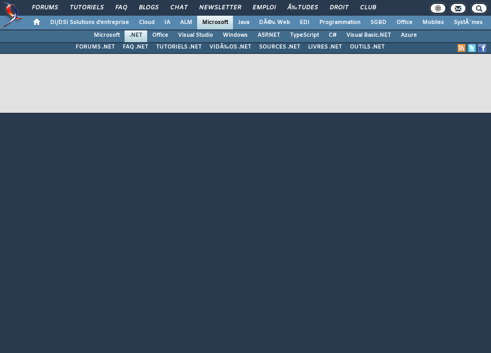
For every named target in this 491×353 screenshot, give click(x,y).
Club (368, 8)
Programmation (340, 22)
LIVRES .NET (325, 47)
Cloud (147, 22)
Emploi (264, 8)
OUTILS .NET (367, 47)
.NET (135, 35)
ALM (186, 22)
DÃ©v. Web (274, 22)
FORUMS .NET (95, 47)
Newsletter (220, 8)
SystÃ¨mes (468, 22)
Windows (235, 35)
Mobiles (433, 22)
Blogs (148, 8)
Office (404, 22)
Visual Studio (195, 35)
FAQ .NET (135, 47)
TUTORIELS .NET (179, 47)
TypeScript (304, 35)
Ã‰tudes (302, 8)
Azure (409, 35)
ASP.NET (269, 35)
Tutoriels (86, 8)
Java (243, 22)
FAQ (121, 8)
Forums (45, 8)
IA (167, 22)
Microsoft (215, 22)
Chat (178, 8)
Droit (339, 8)
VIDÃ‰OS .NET (230, 47)
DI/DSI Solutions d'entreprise (89, 22)
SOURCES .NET (279, 47)
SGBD (378, 22)
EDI (305, 22)
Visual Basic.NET (368, 35)
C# (332, 35)
